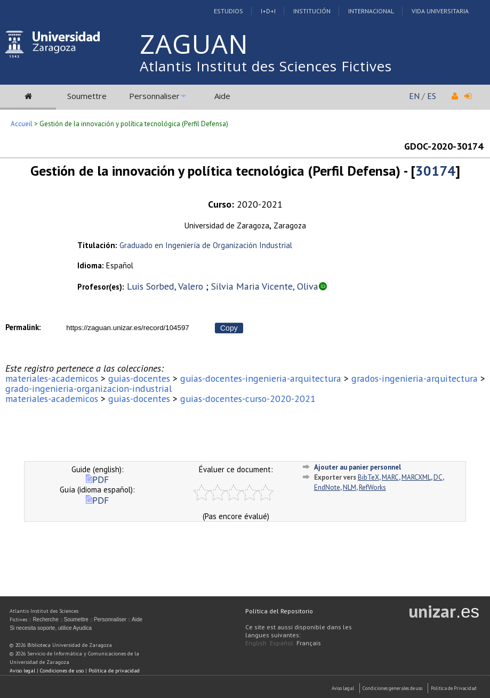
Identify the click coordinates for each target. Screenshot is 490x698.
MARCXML (416, 477)
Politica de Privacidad (454, 688)
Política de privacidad (114, 670)
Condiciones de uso (62, 670)
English (256, 643)
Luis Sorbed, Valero (165, 286)
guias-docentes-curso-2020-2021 (248, 398)
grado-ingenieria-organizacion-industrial (88, 388)
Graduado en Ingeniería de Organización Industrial (205, 245)
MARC (390, 477)
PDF (97, 479)
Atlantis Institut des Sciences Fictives (266, 66)
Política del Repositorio (279, 611)
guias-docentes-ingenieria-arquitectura (260, 378)
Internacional (371, 11)
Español (281, 643)
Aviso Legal (343, 688)
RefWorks (372, 487)
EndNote (327, 487)
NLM (349, 487)
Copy (229, 328)
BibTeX (368, 477)
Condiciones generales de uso (392, 688)
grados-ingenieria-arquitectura (414, 378)
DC (438, 477)
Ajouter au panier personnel (357, 467)
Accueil (22, 123)
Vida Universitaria (440, 11)
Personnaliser (154, 96)
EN (414, 96)
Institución (312, 11)
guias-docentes (139, 378)
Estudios (228, 11)
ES (431, 96)
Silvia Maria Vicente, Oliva (264, 286)
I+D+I (268, 11)
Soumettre (87, 96)
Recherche (45, 619)
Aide (222, 96)
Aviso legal (22, 670)
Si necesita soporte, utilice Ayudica (51, 628)
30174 (435, 170)
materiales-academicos (51, 378)
